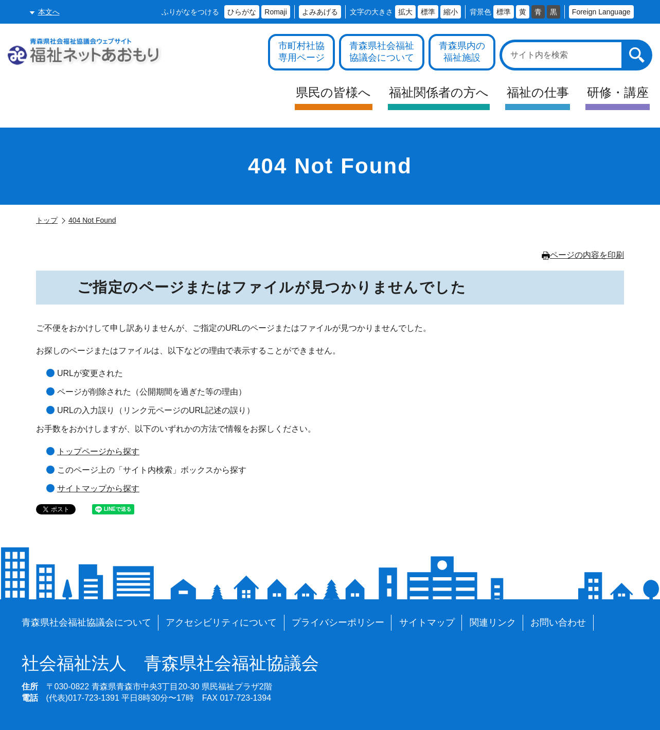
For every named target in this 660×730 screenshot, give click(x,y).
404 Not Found (92, 220)
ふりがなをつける (190, 12)
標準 (428, 12)
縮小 (450, 12)
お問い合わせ (558, 622)
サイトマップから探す (98, 488)
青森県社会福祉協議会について (86, 622)
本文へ (49, 12)
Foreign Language (601, 12)
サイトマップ (427, 622)
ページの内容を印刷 (583, 255)
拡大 (405, 12)
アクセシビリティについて (221, 622)
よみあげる (320, 12)
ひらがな (241, 12)
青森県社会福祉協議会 (170, 663)
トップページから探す (98, 451)
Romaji (275, 12)
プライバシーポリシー (338, 622)
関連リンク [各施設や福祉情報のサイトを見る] (493, 622)
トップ (47, 220)
